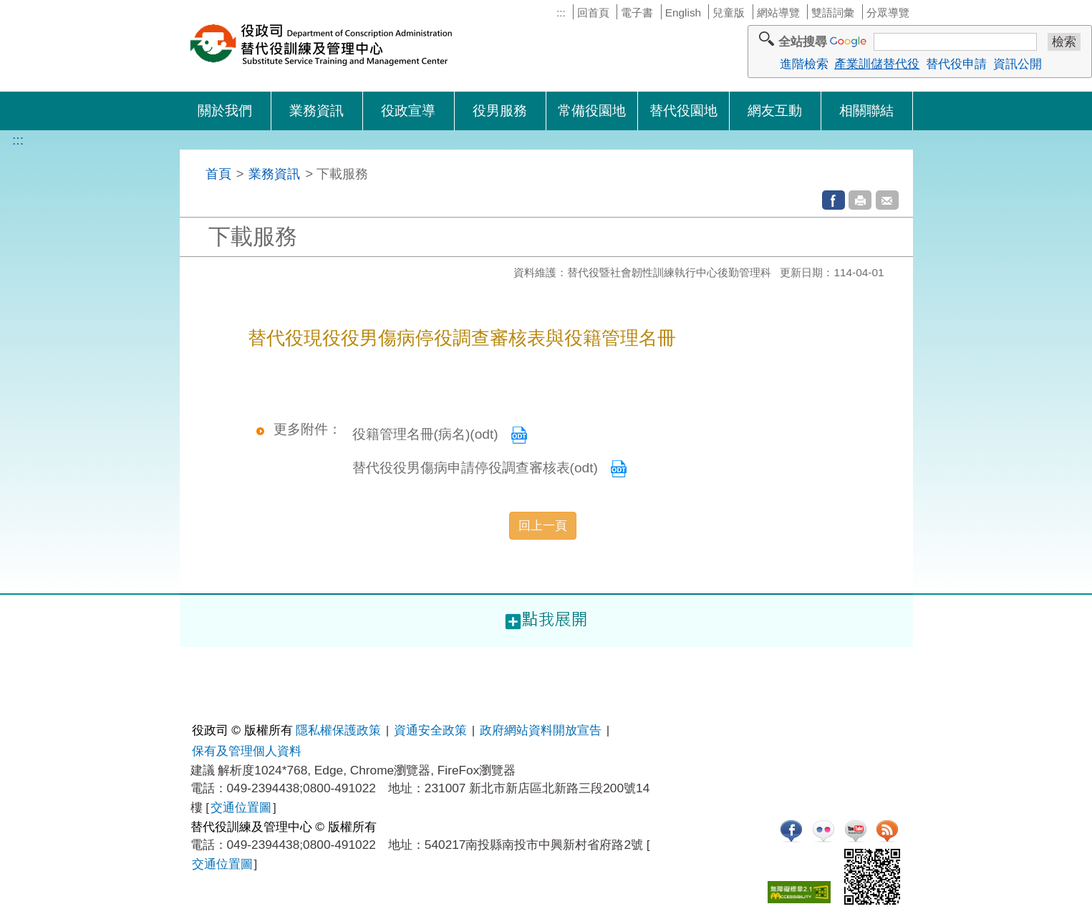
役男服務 (500, 110)
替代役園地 (683, 110)
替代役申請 (956, 64)
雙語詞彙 (832, 12)
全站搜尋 (802, 41)
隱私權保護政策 (338, 730)
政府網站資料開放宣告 (540, 730)
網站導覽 (778, 12)
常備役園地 (592, 110)
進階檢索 (804, 64)
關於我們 (225, 110)
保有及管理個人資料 (246, 751)
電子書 (637, 12)
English (683, 12)
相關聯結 (866, 110)
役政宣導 (408, 110)
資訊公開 (1017, 64)
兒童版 (728, 12)
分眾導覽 (887, 12)
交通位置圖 (241, 807)
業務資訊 (316, 110)
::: (561, 12)
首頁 (218, 173)
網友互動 (775, 110)
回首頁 (593, 12)
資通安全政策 (430, 730)
